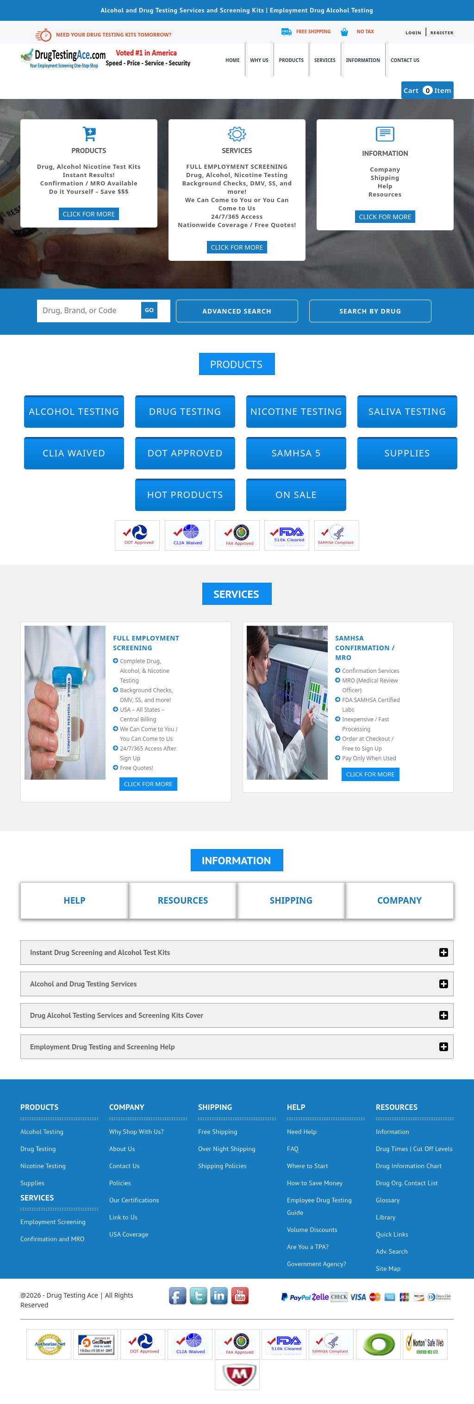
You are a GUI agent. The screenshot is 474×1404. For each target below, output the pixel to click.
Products (291, 60)
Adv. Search (392, 1251)
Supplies (407, 453)
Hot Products (185, 494)
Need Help (302, 1131)
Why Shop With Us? (136, 1131)
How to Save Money (315, 1183)
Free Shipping (313, 31)
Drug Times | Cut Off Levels (414, 1149)
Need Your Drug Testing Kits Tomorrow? (113, 34)
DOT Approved (185, 453)
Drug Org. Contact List (407, 1183)
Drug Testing (185, 411)
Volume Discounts (312, 1229)
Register (442, 33)
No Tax (365, 31)
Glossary (387, 1200)
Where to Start (307, 1166)
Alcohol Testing (74, 411)
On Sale (296, 494)
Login (413, 33)
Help (74, 900)
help (296, 1107)
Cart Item (427, 90)
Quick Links (392, 1234)
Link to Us (123, 1217)
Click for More (148, 784)
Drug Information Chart (409, 1166)
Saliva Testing (407, 411)
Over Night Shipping (227, 1149)
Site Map (388, 1268)
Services (325, 60)
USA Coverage (128, 1234)
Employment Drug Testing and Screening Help (102, 1046)
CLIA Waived (74, 453)
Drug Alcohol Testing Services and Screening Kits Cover (116, 1015)
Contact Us (405, 60)
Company (399, 900)
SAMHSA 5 (296, 453)
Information (363, 60)
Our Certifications (134, 1200)
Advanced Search (236, 311)
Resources (183, 900)
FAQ (293, 1149)
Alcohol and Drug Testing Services (83, 983)
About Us (122, 1149)
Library (386, 1217)
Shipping (291, 900)
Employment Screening (53, 1222)
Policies (120, 1183)
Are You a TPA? (308, 1247)
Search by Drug (370, 311)
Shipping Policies (222, 1166)
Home (232, 60)
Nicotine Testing (296, 411)
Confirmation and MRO (52, 1239)
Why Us (259, 60)
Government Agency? (316, 1264)
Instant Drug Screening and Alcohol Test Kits (100, 952)
